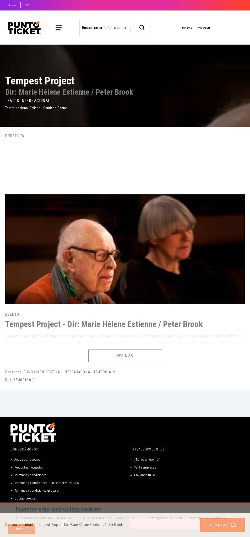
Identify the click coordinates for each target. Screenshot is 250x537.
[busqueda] (142, 27)
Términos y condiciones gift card (36, 490)
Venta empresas (145, 467)
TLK (27, 5)
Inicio (12, 5)
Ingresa (183, 29)
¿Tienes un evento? (147, 459)
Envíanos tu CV (145, 475)
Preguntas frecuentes (28, 467)
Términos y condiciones (30, 475)
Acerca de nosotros (27, 459)
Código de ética (25, 498)
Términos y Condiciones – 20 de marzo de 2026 (46, 483)
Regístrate (203, 28)
